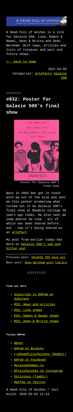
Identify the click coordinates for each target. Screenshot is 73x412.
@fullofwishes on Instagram (38, 371)
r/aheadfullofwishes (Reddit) (40, 354)
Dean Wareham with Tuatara (46, 262)
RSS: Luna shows (28, 310)
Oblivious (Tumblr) (31, 377)
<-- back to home (21, 62)
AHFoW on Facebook (30, 360)
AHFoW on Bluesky (29, 348)
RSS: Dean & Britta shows (36, 321)
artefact (19, 232)
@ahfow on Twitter (30, 382)
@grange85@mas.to (29, 365)
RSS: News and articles (34, 304)
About (18, 343)
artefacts (43, 74)
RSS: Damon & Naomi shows (36, 316)
